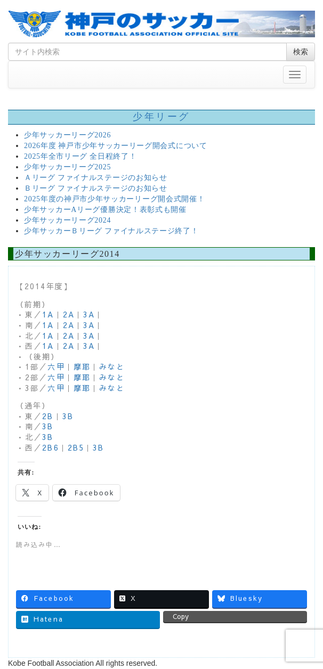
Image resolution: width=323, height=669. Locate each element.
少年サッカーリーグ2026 (67, 135)
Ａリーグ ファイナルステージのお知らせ (95, 178)
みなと (112, 366)
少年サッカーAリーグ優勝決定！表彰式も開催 (105, 210)
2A (69, 314)
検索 (300, 51)
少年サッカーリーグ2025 (67, 167)
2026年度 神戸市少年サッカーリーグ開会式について (115, 146)
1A (48, 314)
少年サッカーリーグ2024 (67, 220)
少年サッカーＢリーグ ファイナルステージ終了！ (111, 231)
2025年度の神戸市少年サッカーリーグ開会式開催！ (114, 199)
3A (89, 314)
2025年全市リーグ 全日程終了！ (80, 156)
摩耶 (82, 366)
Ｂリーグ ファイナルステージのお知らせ (95, 188)
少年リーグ (161, 116)
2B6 (50, 447)
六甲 (55, 366)
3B (68, 416)
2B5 (76, 447)
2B (47, 416)
